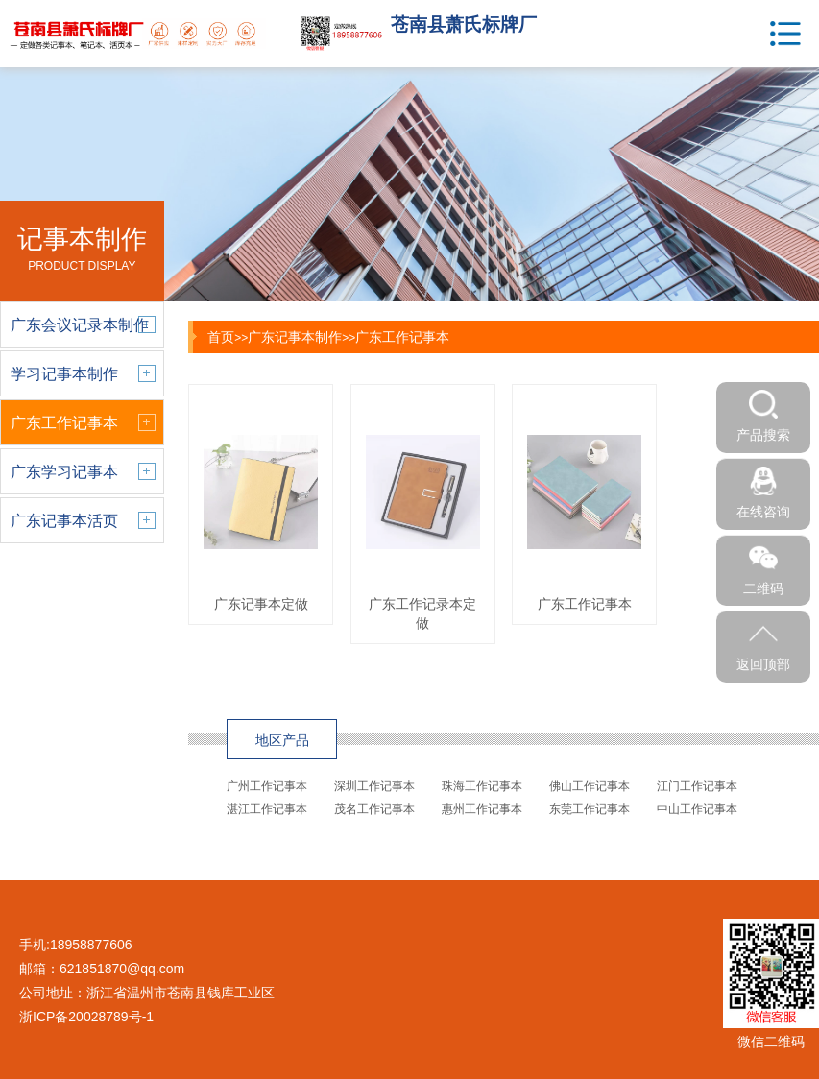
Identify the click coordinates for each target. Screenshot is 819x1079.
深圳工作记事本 (374, 786)
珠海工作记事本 (482, 786)
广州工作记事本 (267, 786)
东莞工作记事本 (589, 809)
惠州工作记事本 (482, 809)
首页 (220, 337)
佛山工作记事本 (589, 786)
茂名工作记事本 (374, 809)
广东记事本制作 (295, 337)
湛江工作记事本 (267, 809)
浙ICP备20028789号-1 (86, 1016)
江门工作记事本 (697, 786)
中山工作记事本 (697, 809)
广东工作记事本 (402, 337)
